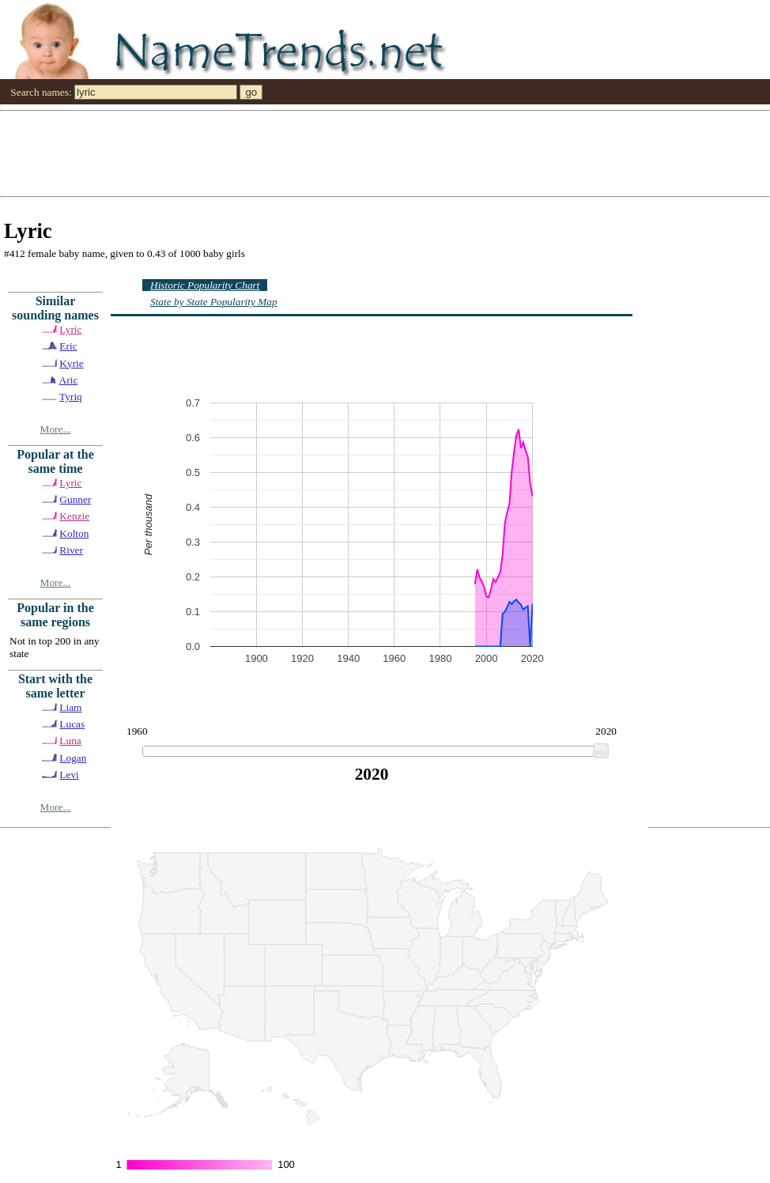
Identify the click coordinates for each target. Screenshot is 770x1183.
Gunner (75, 499)
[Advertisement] (180, 152)
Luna (70, 740)
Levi (68, 774)
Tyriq (70, 397)
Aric (68, 380)
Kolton (74, 533)
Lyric (70, 329)
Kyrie (71, 363)
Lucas (72, 724)
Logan (72, 758)
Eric (68, 346)
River (71, 550)
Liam (70, 707)
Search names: (40, 92)
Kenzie (74, 516)
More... (55, 429)
